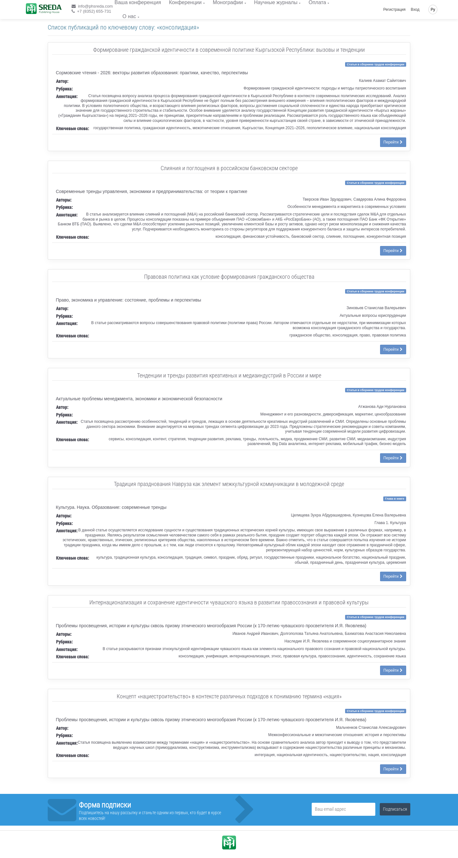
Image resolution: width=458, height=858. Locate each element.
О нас (129, 16)
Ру (433, 9)
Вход (415, 9)
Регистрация (394, 9)
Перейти (393, 142)
